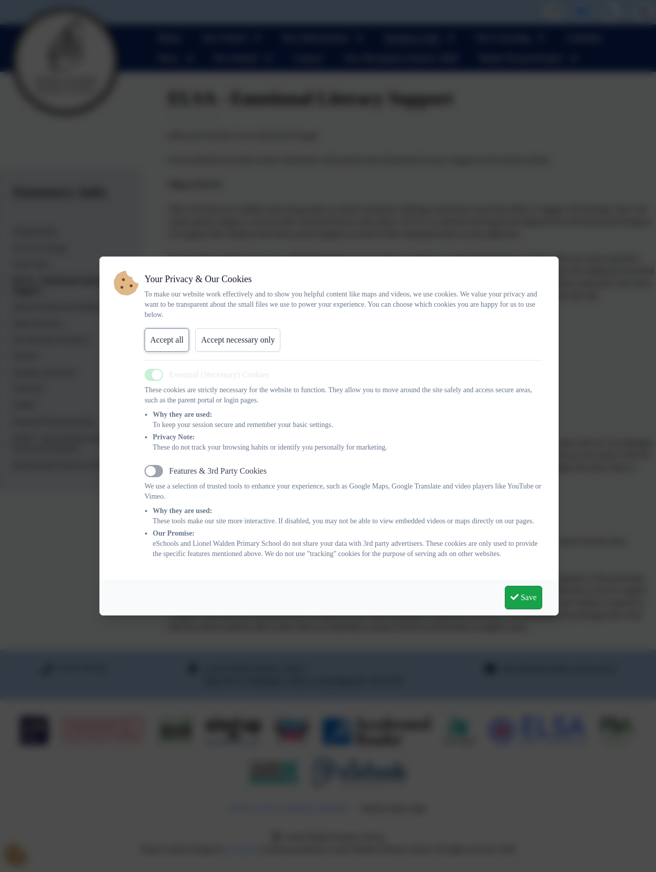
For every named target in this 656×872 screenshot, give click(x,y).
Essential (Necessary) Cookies (219, 374)
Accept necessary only (238, 339)
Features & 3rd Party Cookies (217, 470)
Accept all (166, 339)
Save (523, 597)
